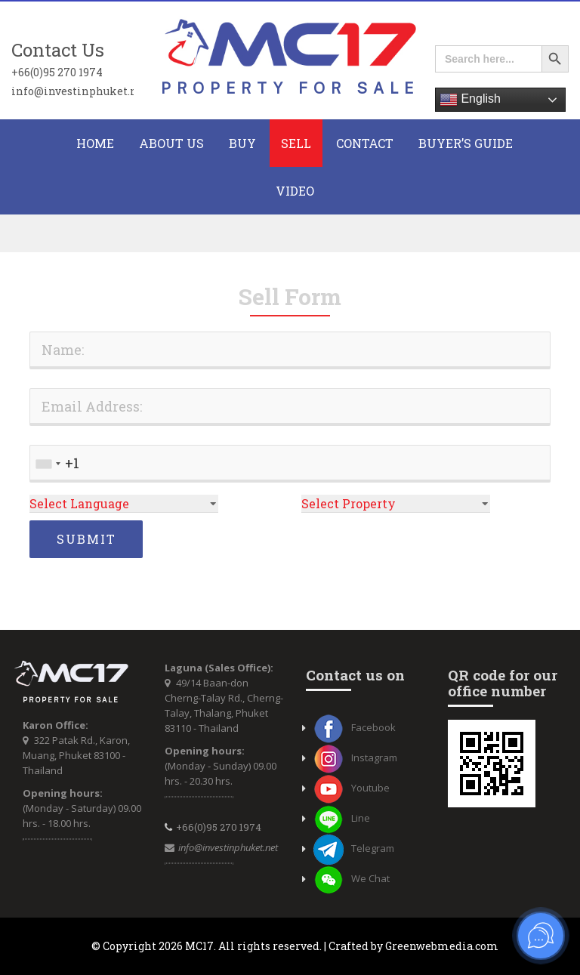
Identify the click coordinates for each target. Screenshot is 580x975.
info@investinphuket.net (72, 90)
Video (295, 191)
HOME (95, 143)
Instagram (355, 757)
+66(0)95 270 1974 (57, 72)
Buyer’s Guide (465, 143)
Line (341, 818)
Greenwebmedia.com (441, 946)
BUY (242, 143)
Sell (296, 143)
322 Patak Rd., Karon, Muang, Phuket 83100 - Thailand (76, 755)
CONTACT (364, 143)
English (470, 100)
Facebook (354, 727)
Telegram (353, 848)
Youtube (351, 788)
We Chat (351, 878)
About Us (171, 143)
